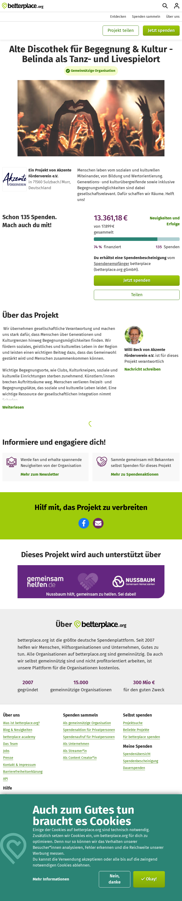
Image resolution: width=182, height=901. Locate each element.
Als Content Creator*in (80, 758)
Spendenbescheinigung (140, 761)
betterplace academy (19, 737)
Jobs (6, 751)
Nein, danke (115, 879)
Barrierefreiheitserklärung (22, 772)
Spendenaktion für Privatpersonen (89, 730)
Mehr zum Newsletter (40, 474)
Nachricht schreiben (142, 369)
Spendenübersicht (136, 754)
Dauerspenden (134, 768)
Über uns (173, 17)
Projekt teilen (121, 30)
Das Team (10, 744)
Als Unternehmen (76, 744)
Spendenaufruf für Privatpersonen (89, 737)
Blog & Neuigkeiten (17, 730)
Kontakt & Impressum (19, 765)
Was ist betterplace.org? (21, 723)
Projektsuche (133, 723)
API (5, 779)
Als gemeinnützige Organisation (87, 723)
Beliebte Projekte (136, 730)
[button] (83, 523)
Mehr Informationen (51, 879)
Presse (8, 758)
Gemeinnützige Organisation (93, 70)
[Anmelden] (177, 6)
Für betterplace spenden (141, 737)
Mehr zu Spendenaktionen (135, 474)
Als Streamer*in (75, 751)
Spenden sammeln (146, 17)
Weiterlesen (13, 407)
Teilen (137, 294)
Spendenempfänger (111, 263)
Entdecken (118, 17)
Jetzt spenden (161, 30)
